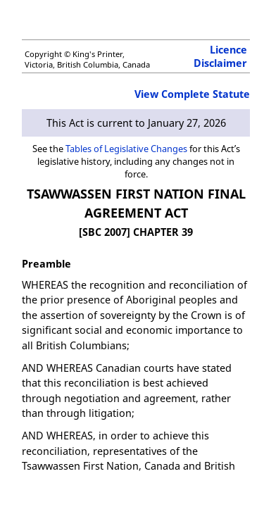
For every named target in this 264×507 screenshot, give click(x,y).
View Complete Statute (192, 94)
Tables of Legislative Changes (126, 148)
